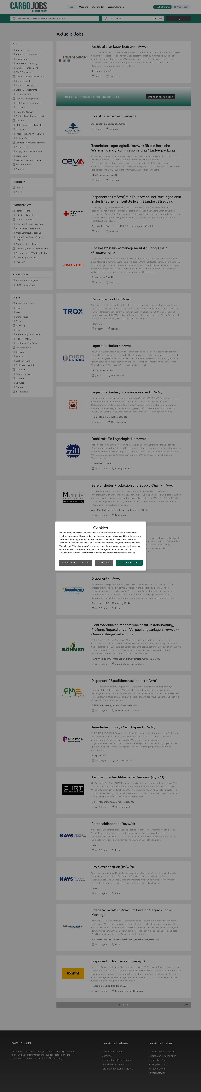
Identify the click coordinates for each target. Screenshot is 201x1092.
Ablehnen (104, 562)
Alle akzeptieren (129, 562)
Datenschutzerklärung (124, 552)
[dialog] (100, 546)
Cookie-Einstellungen (75, 562)
